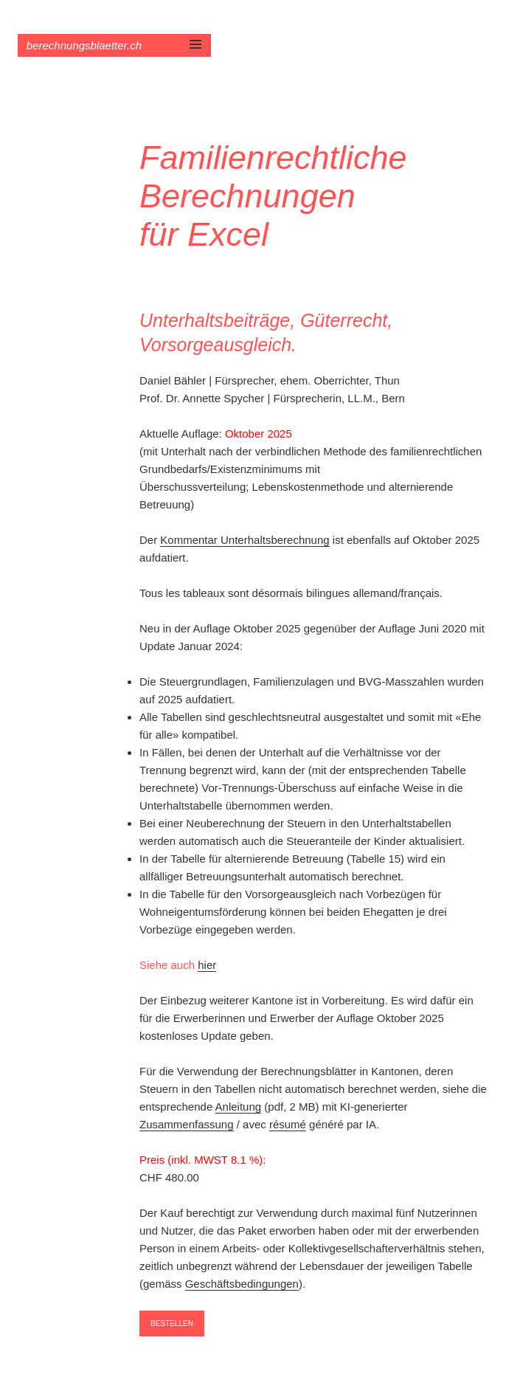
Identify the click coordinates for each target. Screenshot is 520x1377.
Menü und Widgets (195, 60)
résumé (287, 1124)
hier (207, 965)
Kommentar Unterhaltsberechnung (244, 540)
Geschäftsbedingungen (242, 1283)
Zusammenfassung (186, 1124)
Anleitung (238, 1106)
